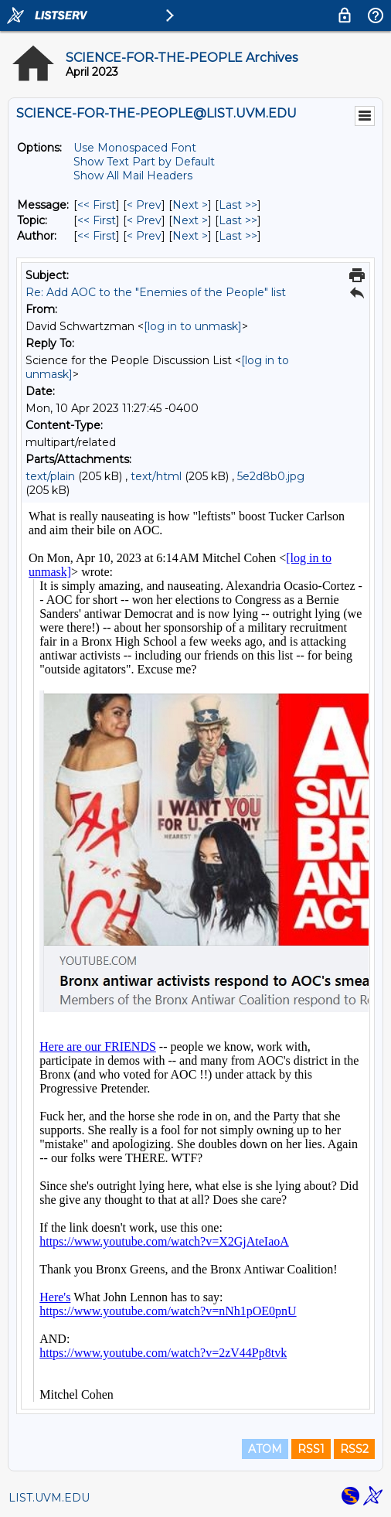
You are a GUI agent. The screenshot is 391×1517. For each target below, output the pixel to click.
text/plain (50, 476)
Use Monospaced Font (134, 148)
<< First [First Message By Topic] (96, 220)
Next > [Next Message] (190, 205)
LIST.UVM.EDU (49, 1498)
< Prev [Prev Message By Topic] (144, 220)
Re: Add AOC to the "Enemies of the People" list (156, 292)
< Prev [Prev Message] (144, 205)
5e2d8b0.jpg (270, 476)
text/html (156, 476)
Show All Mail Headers (132, 175)
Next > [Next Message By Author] (190, 236)
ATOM (265, 1449)
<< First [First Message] (96, 205)
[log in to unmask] (193, 326)
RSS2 (354, 1449)
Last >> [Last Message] (238, 205)
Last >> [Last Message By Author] (238, 236)
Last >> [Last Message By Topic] (238, 220)
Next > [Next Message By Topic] (190, 220)
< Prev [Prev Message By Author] (144, 236)
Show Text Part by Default (144, 162)
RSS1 (311, 1449)
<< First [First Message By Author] (96, 236)
